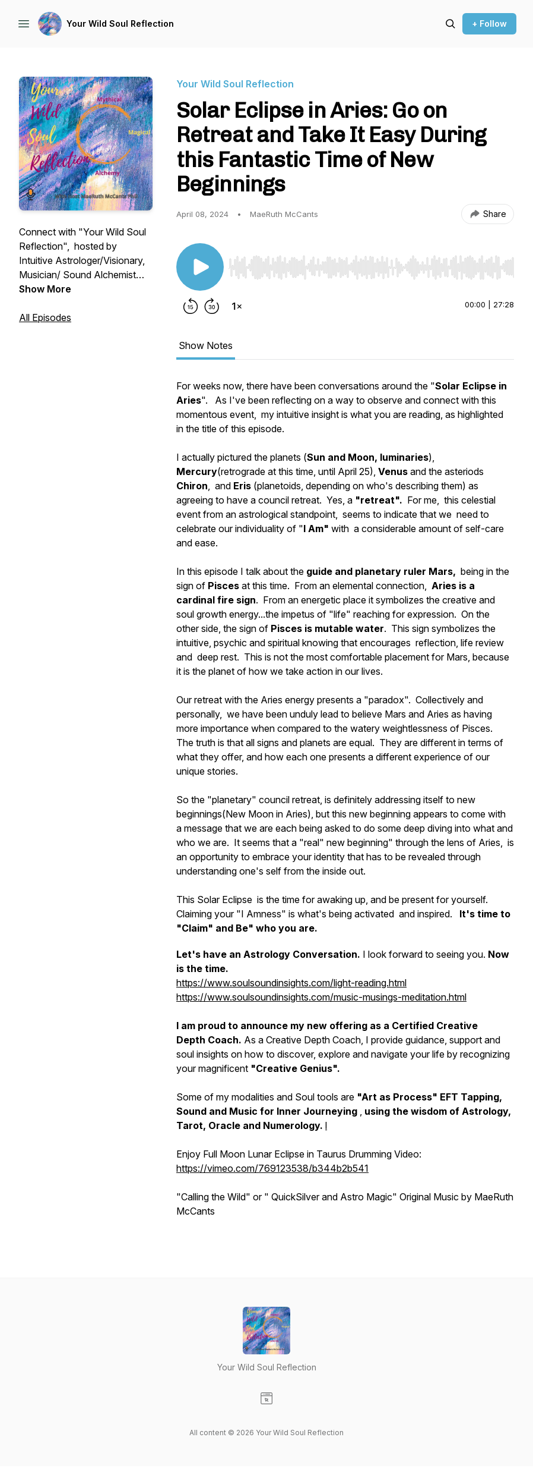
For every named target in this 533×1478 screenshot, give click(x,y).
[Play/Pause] (200, 267)
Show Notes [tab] (206, 345)
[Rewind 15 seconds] (190, 306)
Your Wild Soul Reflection (120, 23)
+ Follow (489, 23)
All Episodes (45, 317)
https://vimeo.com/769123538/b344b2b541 (272, 1168)
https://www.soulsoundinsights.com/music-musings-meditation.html (321, 997)
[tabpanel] (345, 804)
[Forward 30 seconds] (212, 306)
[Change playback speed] (237, 306)
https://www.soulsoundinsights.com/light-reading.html (291, 983)
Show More (45, 289)
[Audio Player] (371, 264)
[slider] (371, 267)
